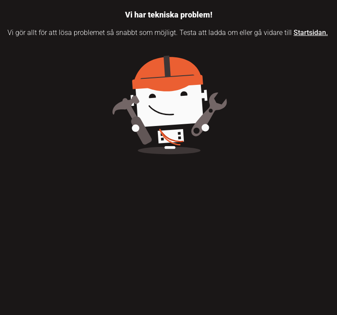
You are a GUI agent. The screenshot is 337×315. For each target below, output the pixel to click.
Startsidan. (311, 32)
